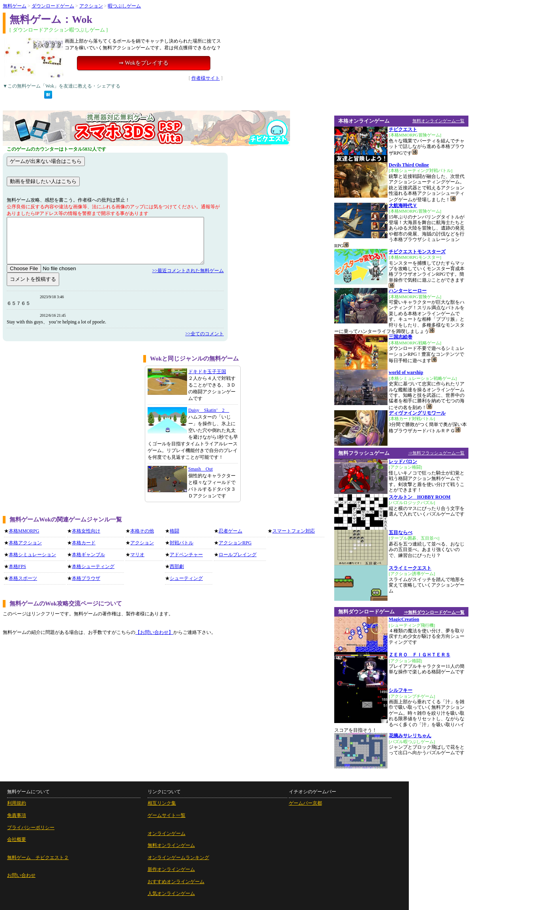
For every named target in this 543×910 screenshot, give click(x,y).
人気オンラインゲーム (171, 893)
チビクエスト (403, 129)
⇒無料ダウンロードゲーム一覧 (434, 612)
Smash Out (200, 469)
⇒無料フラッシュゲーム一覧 (436, 452)
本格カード (83, 543)
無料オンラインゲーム (171, 845)
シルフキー (400, 690)
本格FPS (17, 566)
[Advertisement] (70, 410)
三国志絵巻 (400, 337)
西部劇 (177, 566)
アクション (91, 6)
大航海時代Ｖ (403, 205)
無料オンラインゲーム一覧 (438, 120)
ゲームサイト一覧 (166, 815)
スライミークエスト (410, 568)
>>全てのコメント (204, 333)
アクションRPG (235, 543)
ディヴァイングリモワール (417, 413)
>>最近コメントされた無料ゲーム (188, 270)
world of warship (406, 372)
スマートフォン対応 (293, 531)
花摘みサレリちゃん (410, 735)
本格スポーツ (23, 578)
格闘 (174, 531)
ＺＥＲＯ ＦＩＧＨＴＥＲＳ (419, 655)
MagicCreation (404, 619)
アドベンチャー (186, 554)
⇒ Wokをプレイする (143, 63)
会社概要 (16, 839)
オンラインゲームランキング (178, 857)
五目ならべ (400, 532)
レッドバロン (403, 461)
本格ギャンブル (88, 554)
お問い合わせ (21, 875)
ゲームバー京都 (305, 803)
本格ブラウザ (86, 578)
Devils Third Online (409, 165)
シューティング (186, 578)
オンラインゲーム (166, 833)
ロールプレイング (238, 554)
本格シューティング (93, 566)
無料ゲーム (14, 6)
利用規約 (16, 803)
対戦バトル (181, 543)
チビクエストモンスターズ (417, 251)
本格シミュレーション (32, 554)
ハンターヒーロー (408, 290)
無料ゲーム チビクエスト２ (38, 857)
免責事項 (16, 815)
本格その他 (142, 531)
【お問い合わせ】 (154, 632)
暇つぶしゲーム (124, 6)
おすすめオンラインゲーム (176, 881)
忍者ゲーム (230, 531)
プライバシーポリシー (30, 827)
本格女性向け (86, 531)
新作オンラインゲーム (171, 869)
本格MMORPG (24, 531)
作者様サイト (205, 78)
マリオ (137, 554)
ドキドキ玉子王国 (207, 371)
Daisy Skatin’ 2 (208, 410)
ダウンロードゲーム (53, 6)
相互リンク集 (162, 803)
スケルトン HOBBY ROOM (420, 497)
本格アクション (25, 543)
